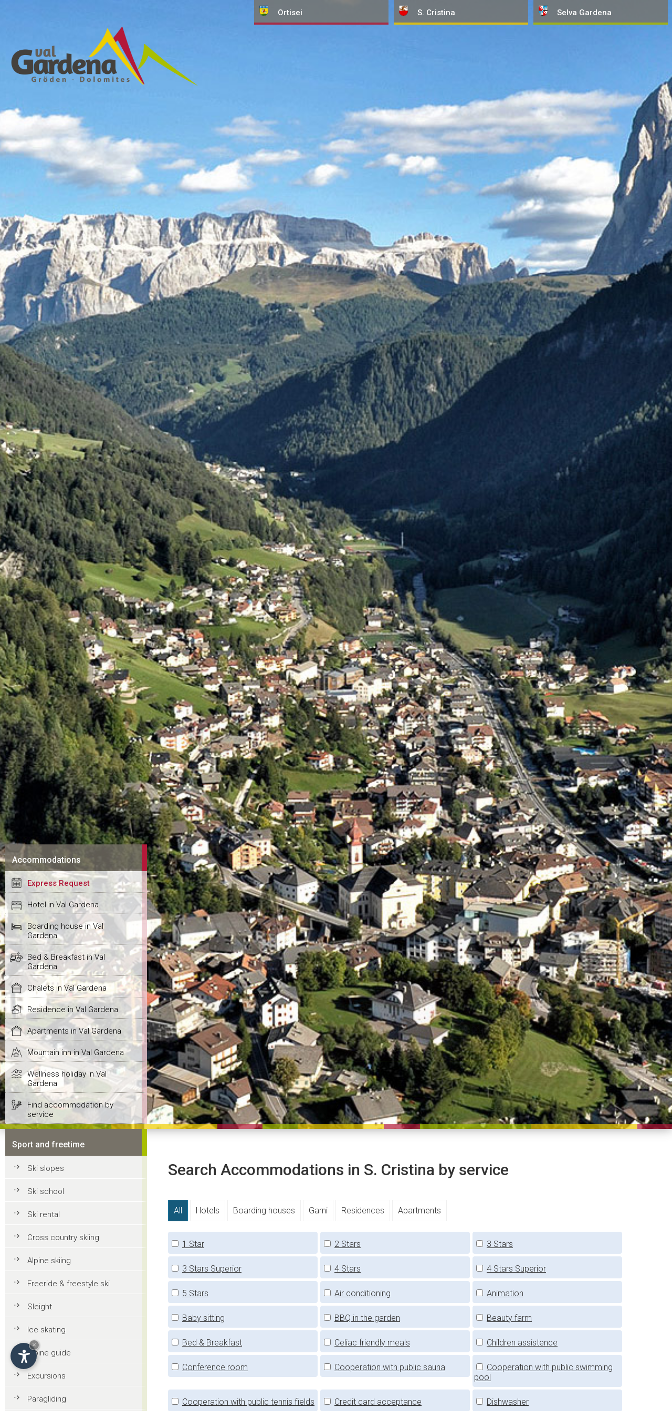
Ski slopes (45, 1168)
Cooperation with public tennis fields (248, 1402)
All (178, 1210)
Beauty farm (509, 1318)
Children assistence (522, 1343)
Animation (505, 1293)
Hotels (207, 1210)
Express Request (58, 883)
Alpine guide (49, 1353)
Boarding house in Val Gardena (65, 930)
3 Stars (500, 1244)
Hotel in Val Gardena (63, 904)
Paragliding (46, 1399)
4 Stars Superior (516, 1269)
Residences (362, 1210)
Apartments (419, 1210)
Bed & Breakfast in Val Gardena (66, 961)
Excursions (46, 1376)
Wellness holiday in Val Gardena (67, 1078)
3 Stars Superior (212, 1269)
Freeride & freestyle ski (68, 1283)
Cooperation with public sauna (389, 1367)
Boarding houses (264, 1210)
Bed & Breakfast (212, 1343)
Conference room (215, 1367)
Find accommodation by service (70, 1109)
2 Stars (347, 1244)
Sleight (39, 1306)
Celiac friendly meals (372, 1343)
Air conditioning (362, 1293)
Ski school (45, 1191)
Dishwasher (508, 1402)
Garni (318, 1210)
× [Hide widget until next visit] (34, 1345)
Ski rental (43, 1214)
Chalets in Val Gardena (67, 988)
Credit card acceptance (378, 1402)
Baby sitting (203, 1318)
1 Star (193, 1244)
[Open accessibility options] (23, 1356)
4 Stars (347, 1269)
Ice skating (46, 1329)
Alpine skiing (49, 1260)
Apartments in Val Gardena (74, 1031)
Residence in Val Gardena (72, 1009)
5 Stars (195, 1293)
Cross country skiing (63, 1237)
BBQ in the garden (367, 1318)
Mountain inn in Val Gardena (75, 1052)
